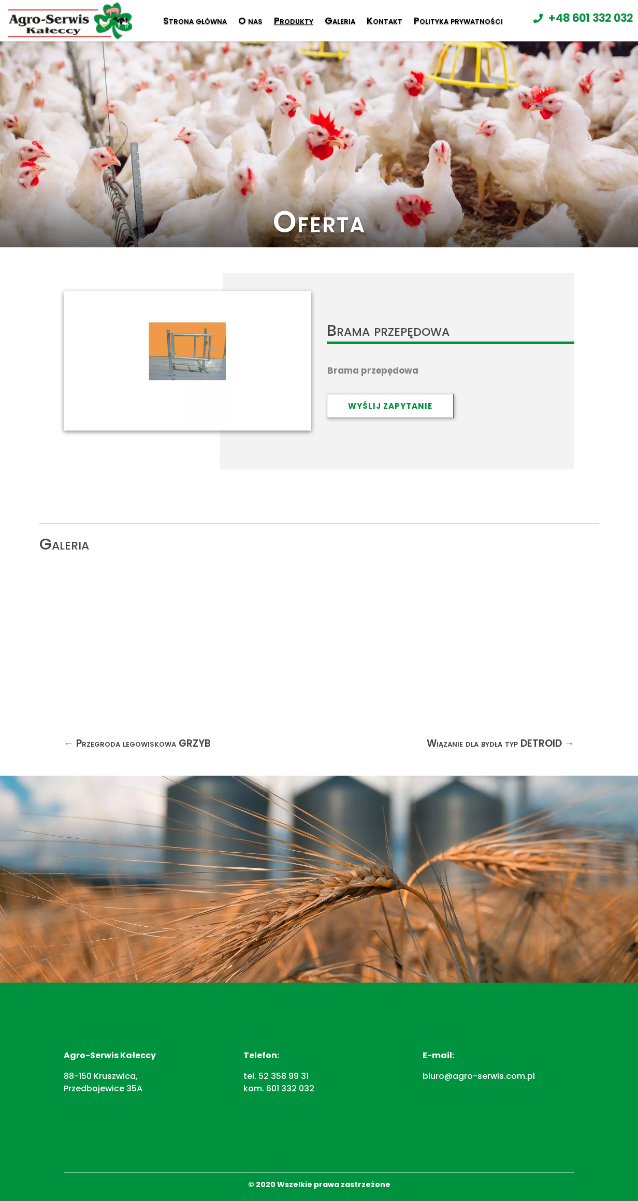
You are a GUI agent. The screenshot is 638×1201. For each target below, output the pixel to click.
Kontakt (384, 20)
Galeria (340, 20)
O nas (250, 20)
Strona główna (195, 20)
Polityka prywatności (458, 20)
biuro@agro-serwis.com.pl (479, 1076)
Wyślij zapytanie (390, 406)
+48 (590, 17)
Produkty (293, 20)
